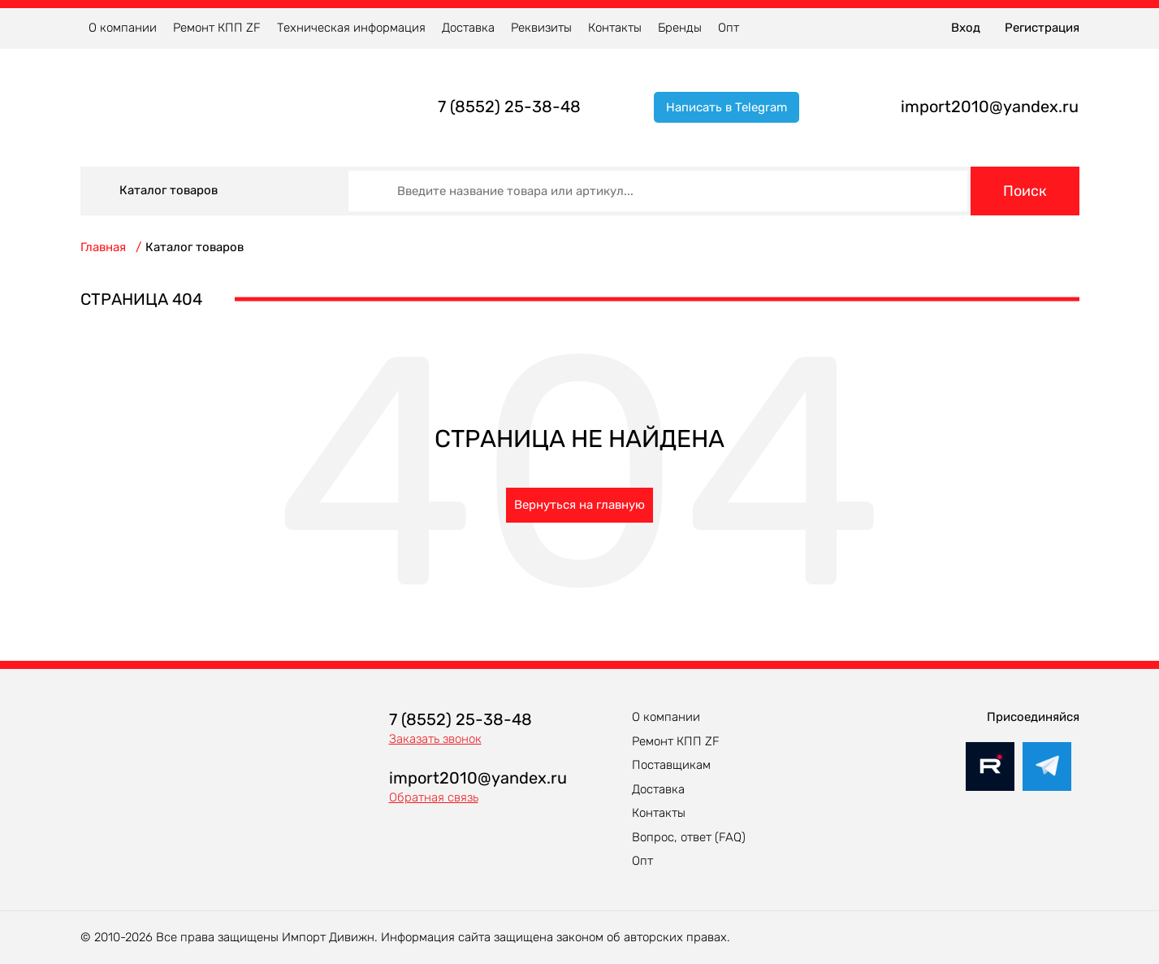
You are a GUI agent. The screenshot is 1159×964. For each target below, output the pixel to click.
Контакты (615, 27)
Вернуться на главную (579, 504)
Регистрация (1042, 27)
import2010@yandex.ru (990, 106)
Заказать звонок (435, 739)
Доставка (468, 27)
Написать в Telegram (726, 107)
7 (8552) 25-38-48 (509, 106)
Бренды (680, 27)
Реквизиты (541, 27)
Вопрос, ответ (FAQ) (689, 837)
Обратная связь (433, 797)
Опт (728, 27)
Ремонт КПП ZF (217, 27)
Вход (965, 27)
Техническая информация (351, 27)
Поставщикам (671, 765)
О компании (123, 27)
